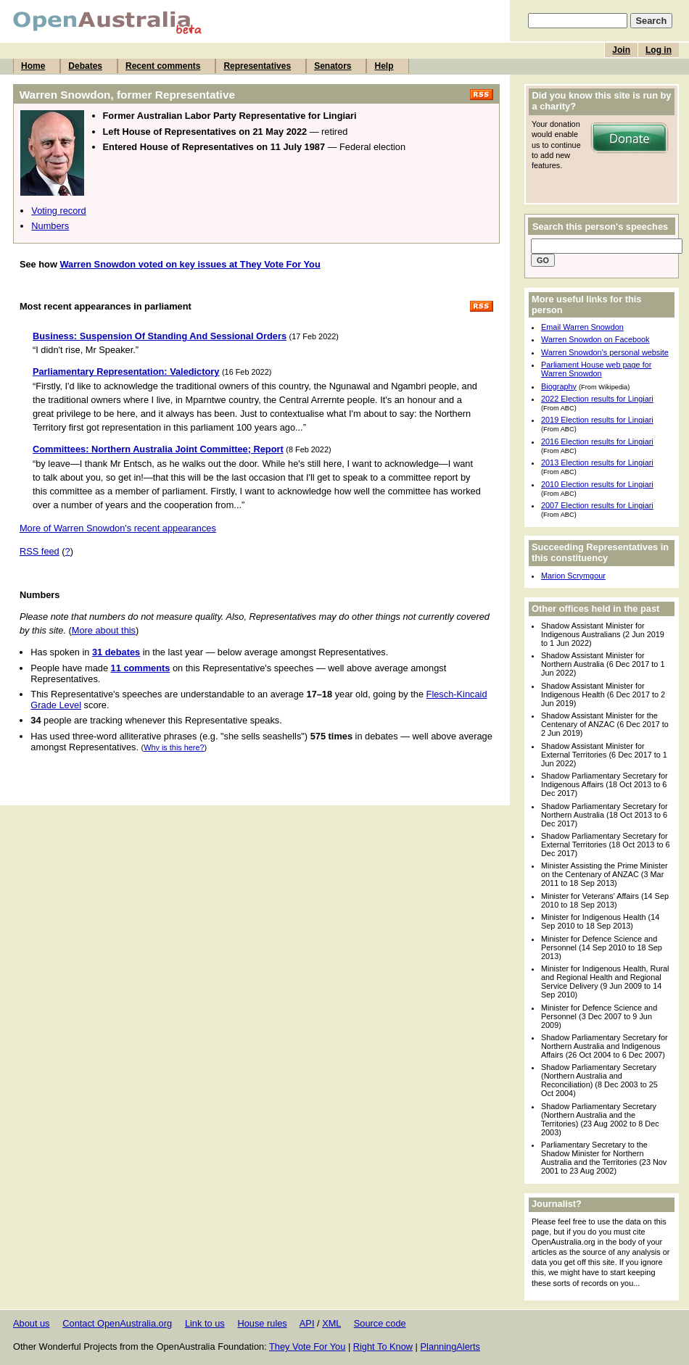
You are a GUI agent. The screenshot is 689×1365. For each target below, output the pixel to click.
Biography (559, 386)
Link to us (205, 1323)
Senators (332, 66)
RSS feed (39, 551)
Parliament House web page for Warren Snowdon (596, 369)
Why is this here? (174, 747)
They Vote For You (307, 1346)
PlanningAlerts (451, 1346)
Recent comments (162, 66)
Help (383, 66)
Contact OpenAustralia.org (117, 1323)
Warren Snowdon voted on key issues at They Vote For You (189, 264)
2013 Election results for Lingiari (597, 462)
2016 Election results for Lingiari (597, 441)
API (307, 1323)
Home (33, 66)
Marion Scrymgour (573, 575)
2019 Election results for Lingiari (597, 419)
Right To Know (383, 1346)
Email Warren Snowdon (582, 327)
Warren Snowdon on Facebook (595, 339)
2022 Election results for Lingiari (597, 398)
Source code (380, 1323)
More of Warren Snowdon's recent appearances (118, 528)
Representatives (257, 66)
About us (31, 1323)
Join (621, 50)
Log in (658, 50)
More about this (104, 630)
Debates (85, 66)
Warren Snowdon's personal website (605, 352)
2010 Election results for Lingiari (597, 484)
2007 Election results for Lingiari (597, 505)
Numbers (50, 225)
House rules (261, 1323)
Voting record (58, 210)
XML (331, 1323)
